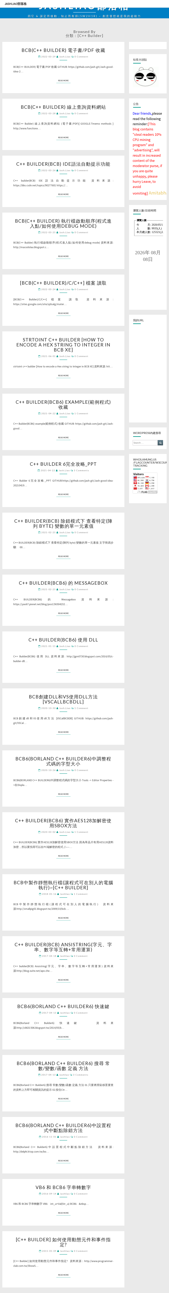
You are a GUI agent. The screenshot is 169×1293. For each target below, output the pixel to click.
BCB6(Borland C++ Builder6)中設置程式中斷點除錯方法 (63, 1127)
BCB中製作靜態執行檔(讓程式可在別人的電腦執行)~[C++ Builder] (63, 885)
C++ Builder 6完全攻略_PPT (63, 464)
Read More (64, 80)
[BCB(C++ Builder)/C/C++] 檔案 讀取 (63, 283)
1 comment (81, 413)
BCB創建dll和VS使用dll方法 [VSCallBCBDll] (63, 699)
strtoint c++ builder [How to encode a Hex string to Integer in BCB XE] (63, 344)
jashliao (65, 894)
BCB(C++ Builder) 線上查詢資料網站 (63, 107)
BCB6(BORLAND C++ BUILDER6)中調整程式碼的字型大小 (63, 761)
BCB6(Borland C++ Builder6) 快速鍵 (63, 1006)
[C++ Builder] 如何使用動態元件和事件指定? (63, 1242)
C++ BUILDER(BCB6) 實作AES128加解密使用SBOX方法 (63, 823)
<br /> (148, 233)
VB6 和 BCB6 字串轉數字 (63, 1187)
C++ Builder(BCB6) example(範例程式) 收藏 (63, 404)
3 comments (81, 470)
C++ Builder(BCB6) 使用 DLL (63, 639)
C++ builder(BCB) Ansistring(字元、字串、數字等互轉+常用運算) (63, 947)
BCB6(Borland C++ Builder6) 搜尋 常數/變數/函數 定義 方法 (63, 1065)
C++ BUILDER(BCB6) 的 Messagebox (63, 583)
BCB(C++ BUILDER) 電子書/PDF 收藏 (63, 50)
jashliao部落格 (16, 4)
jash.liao (65, 56)
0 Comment (81, 56)
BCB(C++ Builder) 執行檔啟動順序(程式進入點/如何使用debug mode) (63, 223)
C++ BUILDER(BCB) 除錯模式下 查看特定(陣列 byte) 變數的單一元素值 (63, 523)
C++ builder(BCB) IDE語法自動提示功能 (63, 164)
